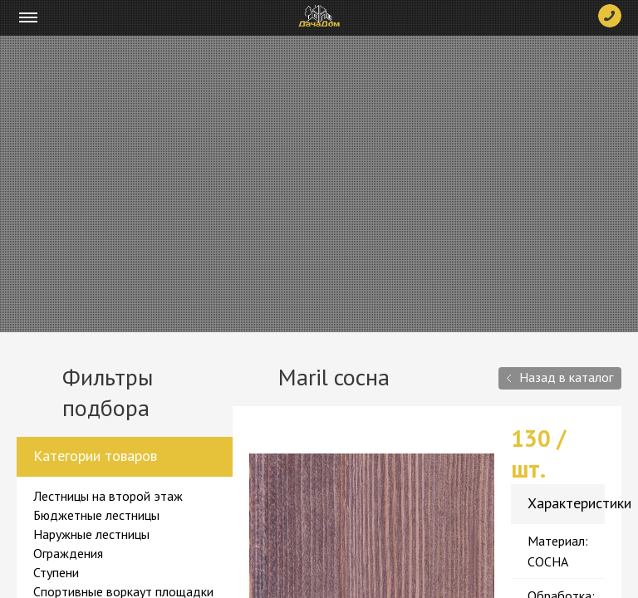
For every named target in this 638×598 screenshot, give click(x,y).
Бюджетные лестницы (96, 515)
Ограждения (68, 553)
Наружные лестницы (91, 534)
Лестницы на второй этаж (108, 496)
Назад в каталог (566, 377)
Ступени (56, 572)
